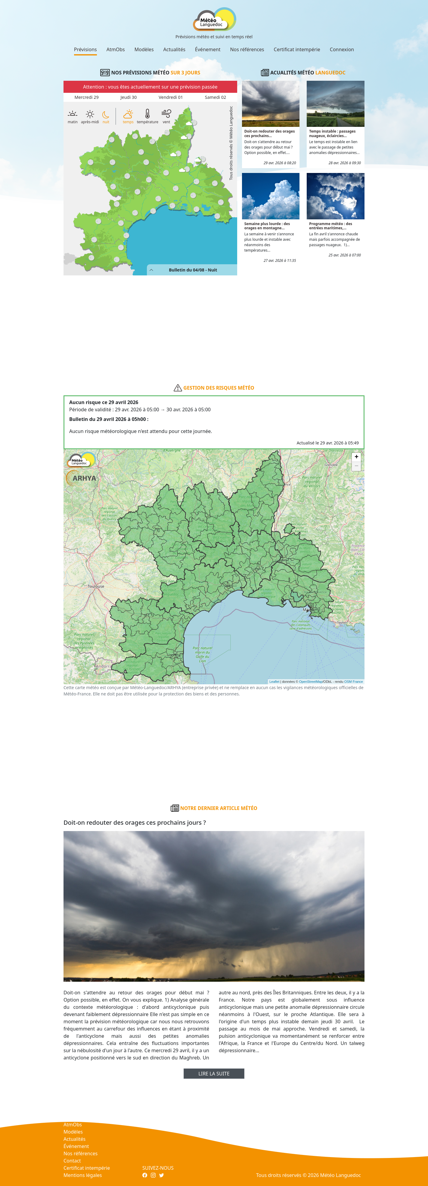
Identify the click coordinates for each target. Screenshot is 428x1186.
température (147, 116)
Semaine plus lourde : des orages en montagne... (267, 226)
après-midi (90, 117)
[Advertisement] (214, 320)
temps (128, 116)
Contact (72, 1160)
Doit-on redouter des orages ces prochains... (269, 133)
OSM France (353, 681)
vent (166, 116)
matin (73, 116)
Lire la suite (213, 1073)
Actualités (174, 49)
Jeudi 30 (129, 97)
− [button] (356, 466)
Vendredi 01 (171, 97)
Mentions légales (83, 1175)
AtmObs (116, 49)
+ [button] (356, 457)
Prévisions (85, 49)
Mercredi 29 (86, 97)
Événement (208, 49)
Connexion (342, 49)
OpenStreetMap (311, 681)
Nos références (247, 49)
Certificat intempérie (297, 49)
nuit (106, 117)
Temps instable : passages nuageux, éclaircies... (332, 133)
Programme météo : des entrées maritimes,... (330, 226)
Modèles (144, 49)
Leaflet (274, 681)
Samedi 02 (215, 97)
